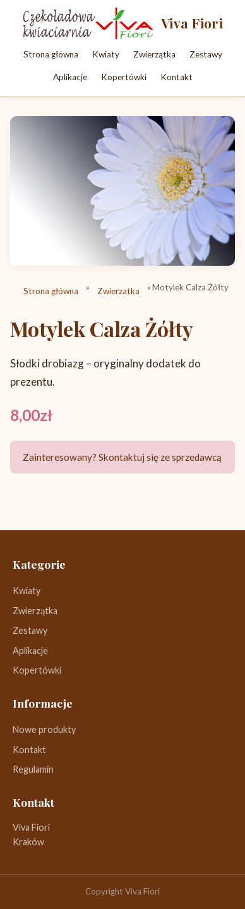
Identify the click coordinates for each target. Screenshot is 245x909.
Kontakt (176, 77)
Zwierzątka (154, 54)
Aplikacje (70, 77)
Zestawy (205, 54)
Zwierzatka (118, 291)
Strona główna (50, 54)
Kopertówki (123, 77)
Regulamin (33, 769)
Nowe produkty (44, 729)
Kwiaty (105, 54)
